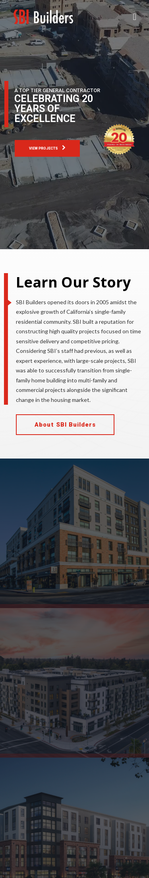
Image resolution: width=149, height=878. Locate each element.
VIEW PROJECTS (47, 148)
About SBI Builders (65, 424)
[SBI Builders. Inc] (43, 17)
